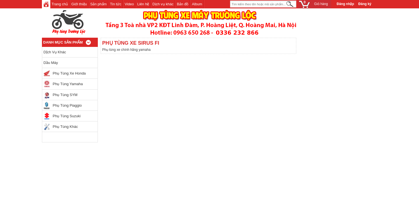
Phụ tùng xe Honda (69, 73)
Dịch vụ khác (162, 4)
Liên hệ (143, 4)
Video (129, 4)
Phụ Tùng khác (65, 127)
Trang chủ (60, 4)
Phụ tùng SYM (65, 95)
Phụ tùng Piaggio (67, 105)
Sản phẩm (98, 4)
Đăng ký (364, 4)
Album (197, 4)
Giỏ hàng (315, 4)
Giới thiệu (79, 4)
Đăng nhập (345, 4)
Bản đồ (183, 4)
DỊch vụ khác (55, 52)
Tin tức (115, 4)
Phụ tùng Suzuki (67, 116)
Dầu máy (51, 63)
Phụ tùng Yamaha (68, 84)
